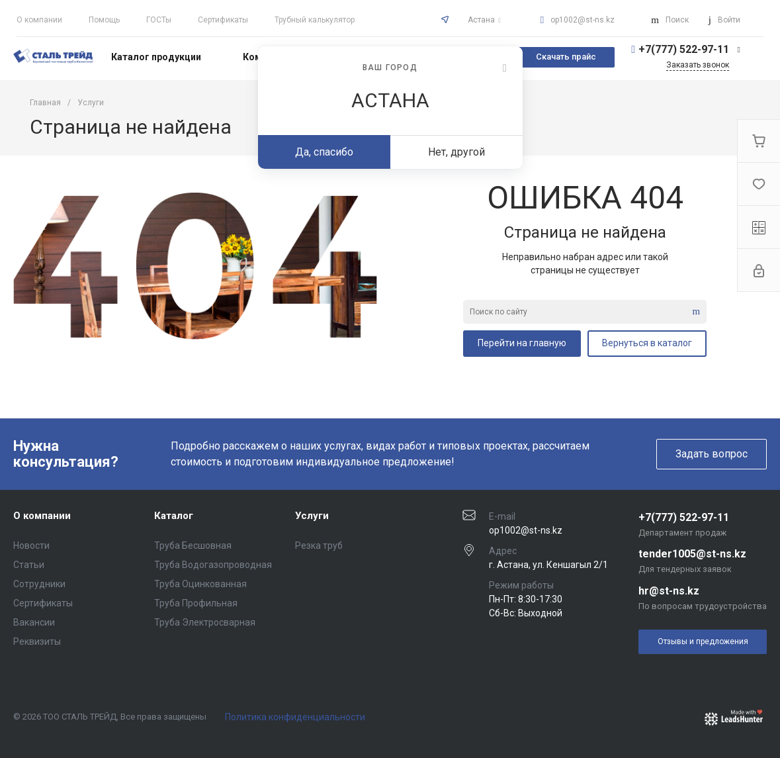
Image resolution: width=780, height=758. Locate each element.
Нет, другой (456, 152)
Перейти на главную (522, 343)
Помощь (104, 19)
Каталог (173, 516)
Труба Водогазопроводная (213, 564)
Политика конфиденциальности (295, 717)
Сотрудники (39, 584)
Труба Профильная (196, 603)
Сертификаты (223, 19)
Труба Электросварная (204, 622)
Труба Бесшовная (193, 545)
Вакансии (34, 622)
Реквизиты (37, 641)
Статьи (28, 564)
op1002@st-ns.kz (582, 19)
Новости (31, 545)
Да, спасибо (324, 152)
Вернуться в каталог (647, 343)
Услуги (312, 516)
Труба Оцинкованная (200, 584)
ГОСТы (158, 19)
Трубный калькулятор (315, 19)
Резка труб (319, 545)
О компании (39, 19)
